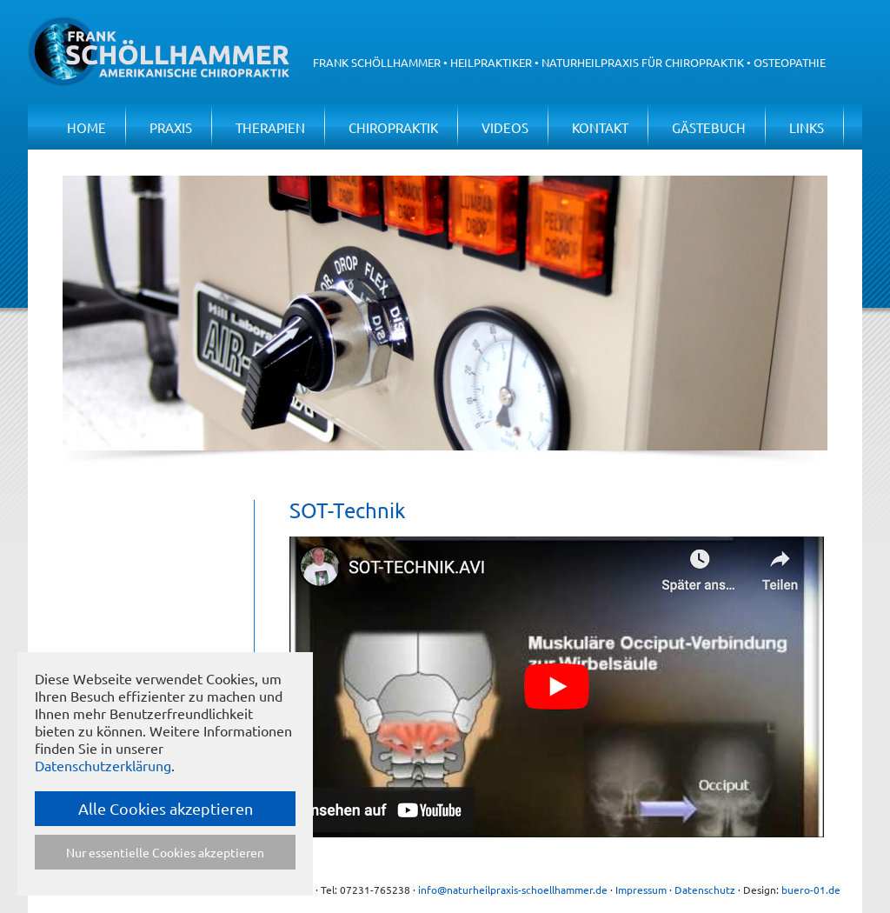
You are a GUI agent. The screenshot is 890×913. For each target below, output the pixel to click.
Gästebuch (709, 127)
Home (86, 127)
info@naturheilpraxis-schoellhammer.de (513, 889)
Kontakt (600, 127)
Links (806, 127)
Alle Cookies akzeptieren (165, 808)
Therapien (270, 127)
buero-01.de (810, 889)
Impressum (641, 889)
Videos (505, 127)
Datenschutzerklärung (103, 765)
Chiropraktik (393, 127)
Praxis (170, 127)
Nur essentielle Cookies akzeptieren (165, 852)
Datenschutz (704, 889)
